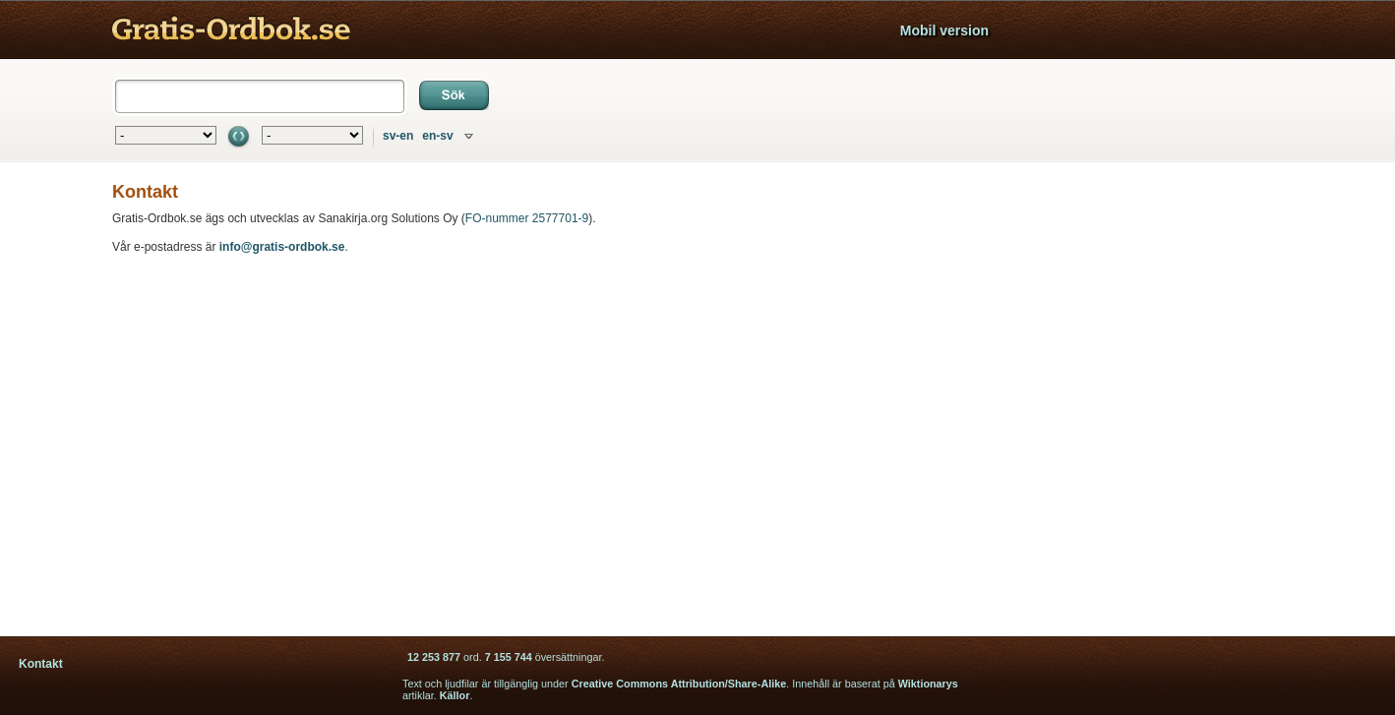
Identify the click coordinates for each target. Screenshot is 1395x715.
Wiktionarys (928, 683)
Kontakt (41, 664)
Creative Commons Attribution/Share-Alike (679, 683)
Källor (455, 695)
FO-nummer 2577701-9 (526, 218)
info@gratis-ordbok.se (282, 247)
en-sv (437, 136)
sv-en (398, 136)
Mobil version (944, 30)
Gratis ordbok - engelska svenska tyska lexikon (231, 30)
